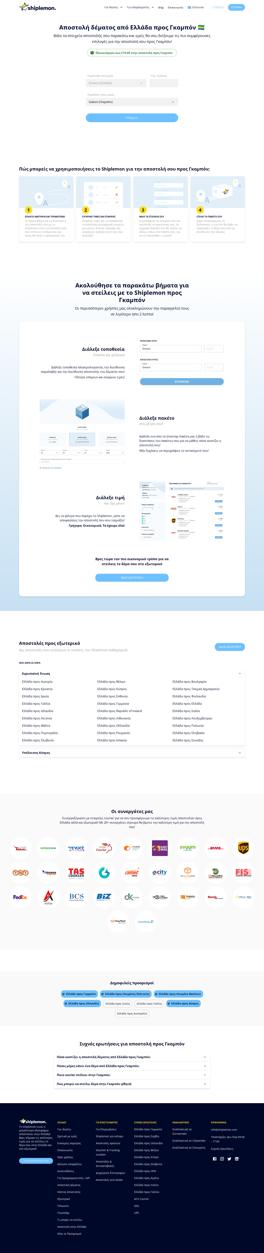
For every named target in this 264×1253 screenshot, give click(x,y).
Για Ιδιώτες (113, 7)
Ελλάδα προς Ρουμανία (113, 733)
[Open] (173, 102)
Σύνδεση (218, 7)
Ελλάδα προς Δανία (35, 696)
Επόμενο (132, 117)
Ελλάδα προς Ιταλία (186, 711)
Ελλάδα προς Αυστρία (37, 682)
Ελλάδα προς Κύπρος (112, 689)
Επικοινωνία (175, 7)
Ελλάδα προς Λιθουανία (114, 718)
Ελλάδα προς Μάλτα (36, 726)
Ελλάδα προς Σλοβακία (188, 733)
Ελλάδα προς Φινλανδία (189, 696)
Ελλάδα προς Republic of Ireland (119, 711)
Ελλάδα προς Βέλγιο (111, 682)
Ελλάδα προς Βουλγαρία (189, 682)
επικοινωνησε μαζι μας (36, 1161)
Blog (161, 7)
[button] (132, 673)
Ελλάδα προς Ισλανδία (37, 711)
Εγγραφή (236, 7)
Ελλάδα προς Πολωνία (188, 726)
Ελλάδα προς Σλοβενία (38, 740)
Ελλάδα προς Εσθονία (112, 696)
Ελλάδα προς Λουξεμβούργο (192, 718)
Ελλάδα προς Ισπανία (112, 740)
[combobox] (116, 83)
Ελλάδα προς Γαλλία (36, 704)
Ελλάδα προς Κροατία (37, 689)
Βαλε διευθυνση (132, 577)
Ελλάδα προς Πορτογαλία (40, 733)
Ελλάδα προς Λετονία (37, 718)
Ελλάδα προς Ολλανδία (113, 726)
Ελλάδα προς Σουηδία (188, 740)
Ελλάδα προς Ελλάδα (187, 704)
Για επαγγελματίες (140, 7)
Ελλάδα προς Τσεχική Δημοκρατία (196, 689)
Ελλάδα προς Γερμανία (113, 704)
